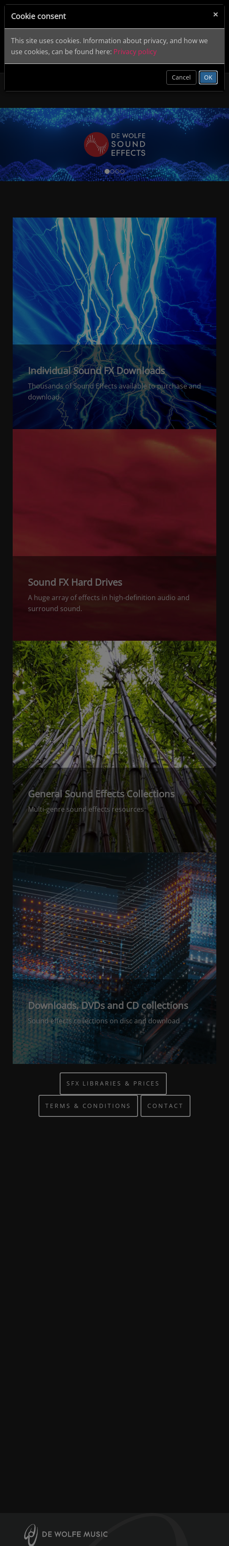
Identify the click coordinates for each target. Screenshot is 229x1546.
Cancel (181, 77)
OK (208, 77)
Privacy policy (135, 51)
